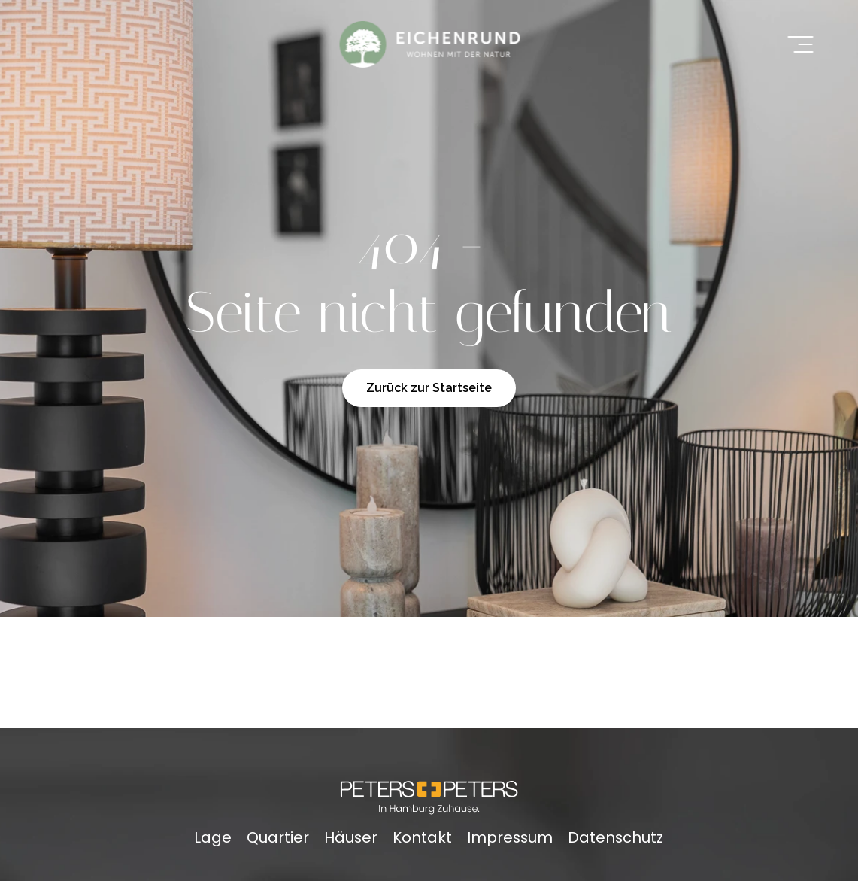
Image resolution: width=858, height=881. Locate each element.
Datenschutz (615, 837)
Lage (213, 837)
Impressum (510, 837)
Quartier (278, 837)
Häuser (350, 837)
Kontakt (422, 837)
